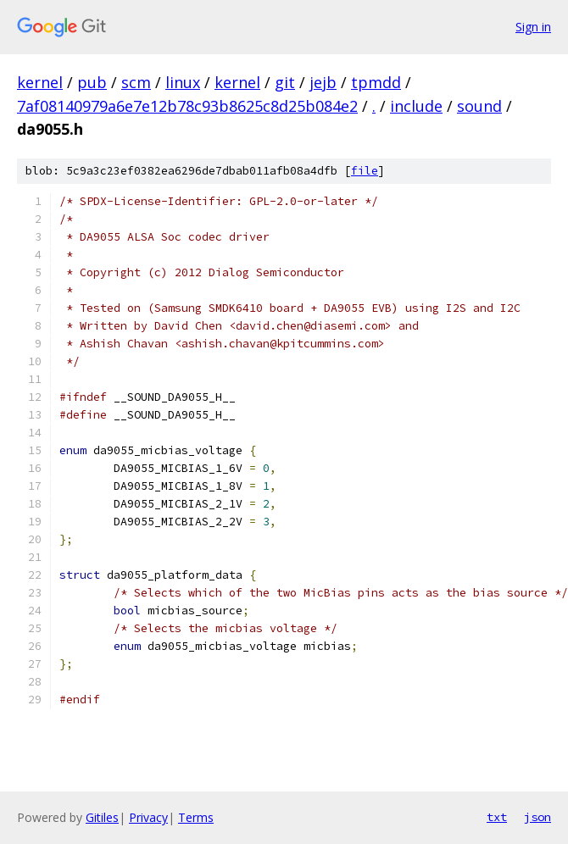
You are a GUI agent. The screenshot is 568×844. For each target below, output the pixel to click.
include (416, 106)
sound (479, 106)
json (537, 817)
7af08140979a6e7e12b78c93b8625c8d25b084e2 (187, 106)
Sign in (533, 27)
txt (497, 817)
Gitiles (102, 817)
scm (136, 82)
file (364, 171)
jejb (323, 82)
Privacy (148, 817)
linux (182, 82)
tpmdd (376, 82)
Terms (196, 817)
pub (92, 82)
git (285, 82)
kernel (40, 82)
